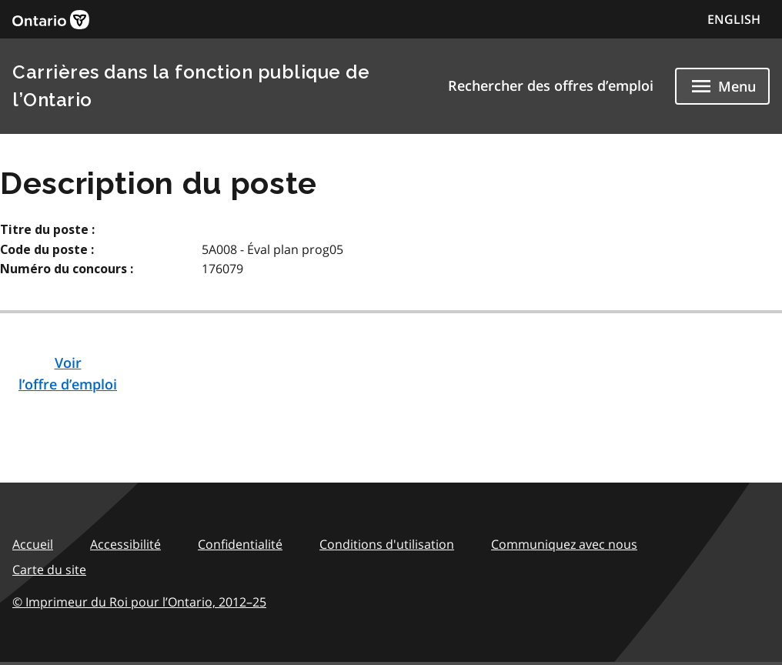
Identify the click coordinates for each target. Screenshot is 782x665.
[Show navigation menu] (722, 86)
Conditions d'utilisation (386, 544)
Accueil (32, 544)
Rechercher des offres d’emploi (550, 85)
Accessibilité (125, 544)
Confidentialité (240, 544)
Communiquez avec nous (564, 544)
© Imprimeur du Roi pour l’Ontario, (139, 601)
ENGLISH (733, 19)
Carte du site (49, 569)
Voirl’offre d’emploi (67, 373)
